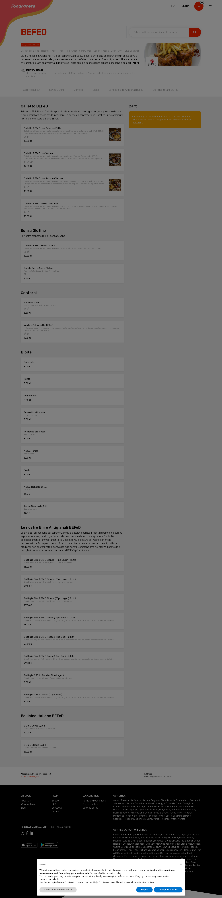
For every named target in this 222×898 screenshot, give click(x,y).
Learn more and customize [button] (58, 889)
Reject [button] (144, 889)
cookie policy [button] (115, 873)
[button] (181, 864)
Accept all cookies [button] (168, 889)
